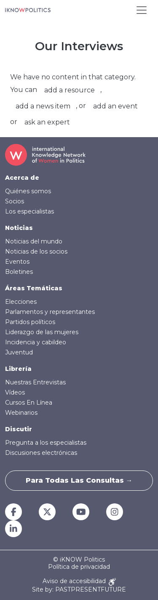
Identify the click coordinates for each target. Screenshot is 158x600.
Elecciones (21, 301)
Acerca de (22, 177)
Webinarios (21, 412)
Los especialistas (29, 211)
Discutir (18, 429)
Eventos (17, 261)
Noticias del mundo (33, 241)
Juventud (19, 352)
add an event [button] (115, 106)
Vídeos (15, 392)
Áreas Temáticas (33, 288)
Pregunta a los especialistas (45, 442)
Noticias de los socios (36, 251)
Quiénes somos (28, 191)
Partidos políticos (30, 322)
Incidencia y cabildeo (35, 342)
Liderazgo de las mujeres (41, 332)
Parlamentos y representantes (50, 312)
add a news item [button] (43, 106)
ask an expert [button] (47, 122)
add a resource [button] (69, 90)
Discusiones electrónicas (41, 453)
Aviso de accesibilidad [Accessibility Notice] (79, 582)
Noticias (19, 228)
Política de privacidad (79, 566)
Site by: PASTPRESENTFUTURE (79, 589)
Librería (18, 369)
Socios (14, 201)
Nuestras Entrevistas (35, 382)
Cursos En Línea (28, 402)
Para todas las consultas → (79, 480)
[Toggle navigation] (141, 10)
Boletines (19, 272)
